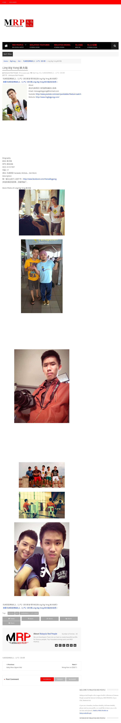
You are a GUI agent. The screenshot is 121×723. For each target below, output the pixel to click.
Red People (18, 46)
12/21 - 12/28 (92, 218)
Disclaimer (13, 2)
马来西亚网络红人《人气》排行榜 (34, 61)
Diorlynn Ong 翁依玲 (94, 293)
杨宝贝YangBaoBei (93, 285)
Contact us (112, 689)
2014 (88, 213)
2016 (88, 207)
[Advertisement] (77, 23)
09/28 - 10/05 (92, 238)
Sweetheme (114, 719)
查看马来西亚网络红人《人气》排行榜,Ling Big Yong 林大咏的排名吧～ (30, 82)
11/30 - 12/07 (92, 227)
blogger (70, 675)
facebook (45, 675)
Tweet (10, 618)
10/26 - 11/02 (92, 230)
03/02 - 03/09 (92, 326)
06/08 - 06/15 (92, 309)
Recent (89, 187)
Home (4, 2)
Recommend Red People (12, 689)
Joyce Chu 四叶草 (93, 291)
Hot (19, 61)
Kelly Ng (90, 264)
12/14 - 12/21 (92, 221)
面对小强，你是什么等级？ (96, 244)
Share (25, 618)
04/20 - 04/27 (92, 320)
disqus (58, 675)
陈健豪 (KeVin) (92, 261)
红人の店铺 (92, 46)
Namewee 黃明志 (93, 258)
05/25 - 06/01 (92, 312)
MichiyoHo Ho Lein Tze (95, 282)
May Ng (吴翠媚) (92, 288)
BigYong (12, 61)
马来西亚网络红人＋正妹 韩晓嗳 (98, 296)
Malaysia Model (62, 46)
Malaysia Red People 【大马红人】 (30, 719)
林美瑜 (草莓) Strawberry (95, 279)
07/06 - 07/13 (92, 241)
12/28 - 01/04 (92, 215)
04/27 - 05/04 (92, 318)
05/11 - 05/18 (92, 315)
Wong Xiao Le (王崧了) (95, 247)
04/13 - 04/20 (92, 323)
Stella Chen (91, 267)
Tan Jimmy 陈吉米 (93, 255)
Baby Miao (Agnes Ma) (95, 253)
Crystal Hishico (92, 270)
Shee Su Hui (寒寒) (93, 273)
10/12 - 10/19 (92, 233)
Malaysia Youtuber (39, 46)
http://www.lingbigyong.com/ (47, 100)
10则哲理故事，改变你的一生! (97, 299)
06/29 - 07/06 (92, 303)
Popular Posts (101, 187)
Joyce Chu (46, 701)
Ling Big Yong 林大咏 (94, 250)
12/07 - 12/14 (92, 224)
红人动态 (79, 46)
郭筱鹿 (89, 276)
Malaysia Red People (48, 629)
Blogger (98, 719)
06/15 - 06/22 (92, 306)
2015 (88, 210)
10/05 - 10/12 (92, 235)
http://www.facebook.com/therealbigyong (39, 179)
